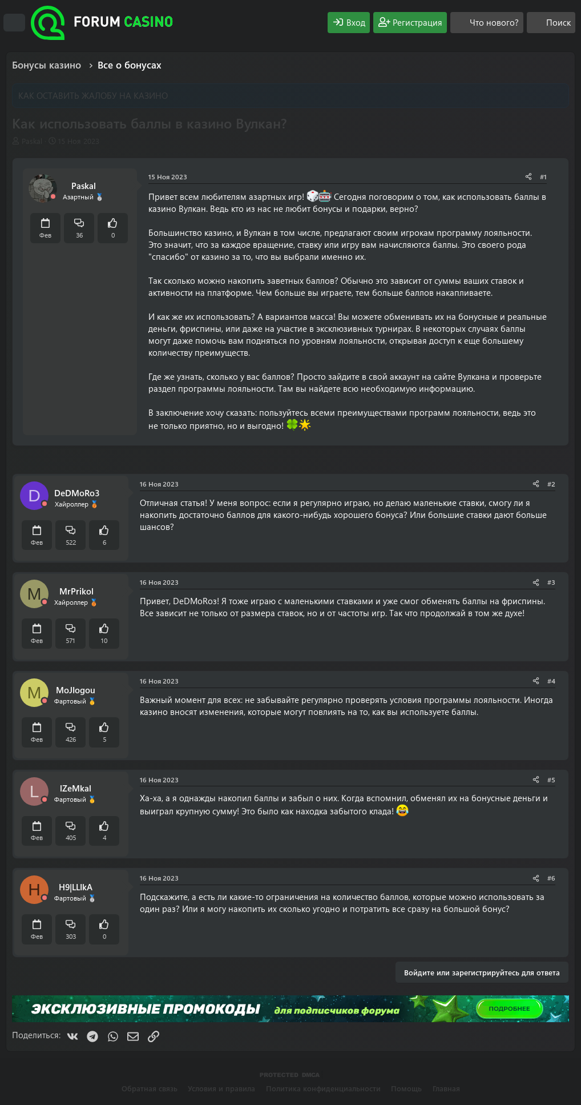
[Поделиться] (528, 176)
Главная (446, 1088)
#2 (551, 483)
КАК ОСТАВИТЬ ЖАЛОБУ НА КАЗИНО (93, 95)
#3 (551, 581)
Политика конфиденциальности (323, 1088)
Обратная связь (149, 1088)
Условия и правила (221, 1088)
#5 (551, 779)
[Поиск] (551, 22)
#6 (551, 877)
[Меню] (14, 23)
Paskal (32, 141)
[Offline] (53, 197)
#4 (551, 680)
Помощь (406, 1088)
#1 (543, 176)
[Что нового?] (486, 22)
